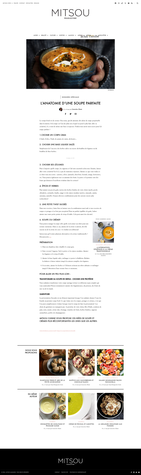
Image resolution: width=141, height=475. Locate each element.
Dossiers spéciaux (70, 97)
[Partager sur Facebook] (65, 114)
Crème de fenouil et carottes (81, 424)
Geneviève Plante (77, 109)
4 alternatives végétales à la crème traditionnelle (103, 249)
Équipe (16, 3)
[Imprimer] (75, 114)
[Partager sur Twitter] (70, 114)
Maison (71, 35)
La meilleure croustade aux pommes (110, 425)
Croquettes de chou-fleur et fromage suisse (52, 425)
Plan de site (64, 472)
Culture (53, 35)
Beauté (43, 35)
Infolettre (29, 3)
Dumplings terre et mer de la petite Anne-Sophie (52, 381)
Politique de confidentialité (78, 472)
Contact (22, 3)
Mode (36, 35)
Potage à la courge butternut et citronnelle (66, 330)
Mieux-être (102, 35)
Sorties (62, 35)
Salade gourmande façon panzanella (110, 381)
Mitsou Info (7, 3)
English (36, 3)
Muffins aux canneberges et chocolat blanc (81, 381)
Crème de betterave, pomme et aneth (48, 330)
